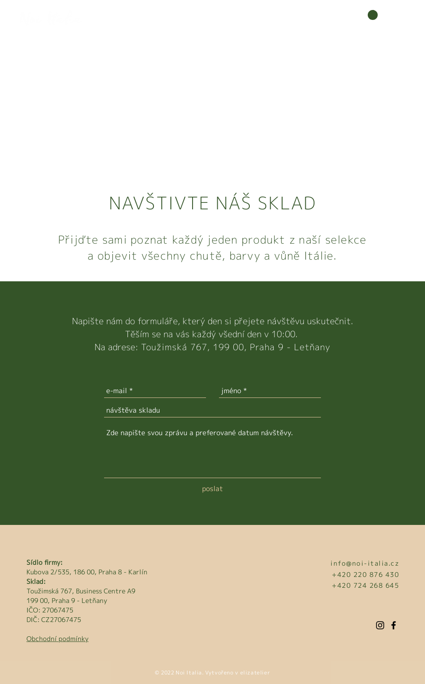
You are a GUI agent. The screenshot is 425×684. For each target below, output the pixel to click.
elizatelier (254, 672)
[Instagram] (380, 625)
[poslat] (212, 488)
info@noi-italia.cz (364, 563)
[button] (368, 16)
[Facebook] (393, 625)
